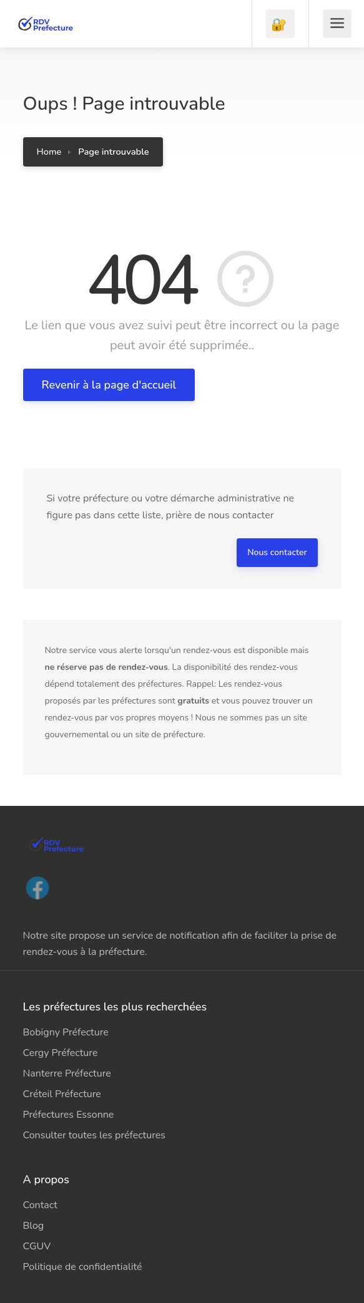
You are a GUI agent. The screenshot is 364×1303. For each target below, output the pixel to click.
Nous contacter (277, 552)
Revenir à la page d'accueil (109, 384)
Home (49, 151)
